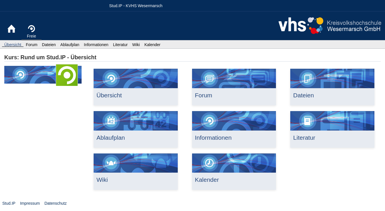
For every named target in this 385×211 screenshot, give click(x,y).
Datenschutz (55, 203)
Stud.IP (8, 203)
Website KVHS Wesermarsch (330, 25)
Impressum (30, 203)
